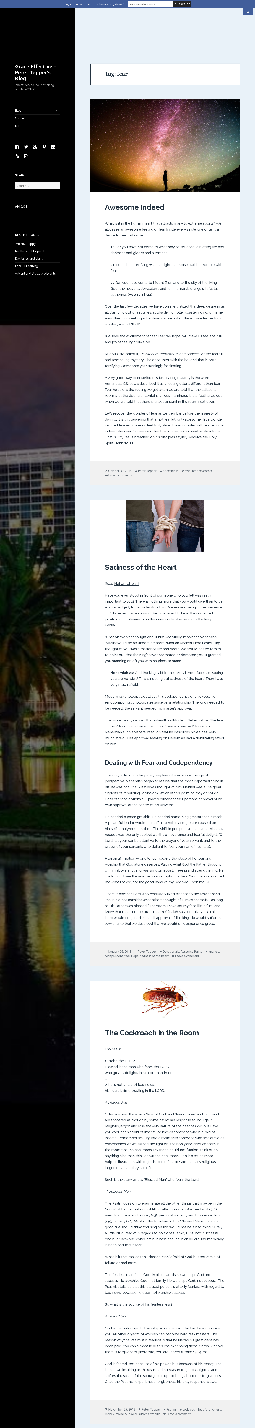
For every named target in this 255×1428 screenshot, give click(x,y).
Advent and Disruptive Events (35, 233)
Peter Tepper (147, 431)
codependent (114, 916)
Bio (17, 85)
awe (188, 431)
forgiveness (213, 1369)
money (109, 1374)
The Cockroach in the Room (152, 992)
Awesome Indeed (135, 167)
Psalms (171, 1369)
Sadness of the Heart (141, 527)
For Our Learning (26, 226)
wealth (155, 1374)
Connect (21, 78)
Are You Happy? (26, 203)
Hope (135, 916)
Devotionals (171, 911)
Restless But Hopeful (29, 211)
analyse (213, 911)
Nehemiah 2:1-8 (126, 543)
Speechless (170, 431)
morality (121, 1374)
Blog (18, 70)
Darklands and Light (29, 218)
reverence (206, 431)
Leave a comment (120, 435)
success (143, 1374)
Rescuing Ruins (191, 911)
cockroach (189, 1369)
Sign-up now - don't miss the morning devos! (94, 4)
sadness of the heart (154, 916)
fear (194, 431)
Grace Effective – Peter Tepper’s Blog (35, 32)
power (133, 1374)
